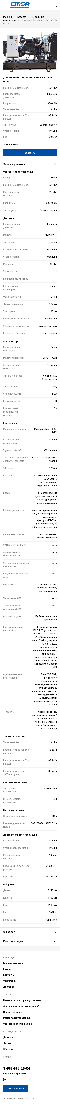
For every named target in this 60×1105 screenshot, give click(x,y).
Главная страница (13, 963)
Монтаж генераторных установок (22, 1000)
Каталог (7, 969)
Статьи (7, 1057)
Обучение (8, 1049)
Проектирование (12, 1012)
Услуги (7, 995)
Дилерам (8, 1037)
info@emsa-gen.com (14, 1073)
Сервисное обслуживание (17, 1024)
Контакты (8, 975)
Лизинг (7, 1043)
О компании (9, 981)
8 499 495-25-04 (16, 1068)
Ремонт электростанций (17, 1018)
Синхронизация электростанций (21, 1006)
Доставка (8, 986)
